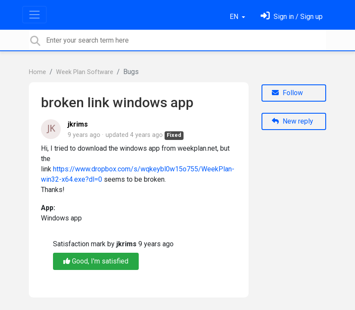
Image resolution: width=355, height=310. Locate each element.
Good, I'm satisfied (95, 261)
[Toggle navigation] (34, 14)
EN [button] (235, 16)
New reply (292, 121)
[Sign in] (291, 16)
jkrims (78, 124)
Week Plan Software (84, 72)
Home (37, 72)
